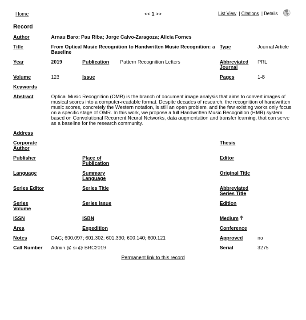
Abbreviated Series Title (234, 190)
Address (23, 133)
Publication (95, 61)
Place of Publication (95, 160)
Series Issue (96, 203)
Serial (226, 247)
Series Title (95, 188)
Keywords (25, 86)
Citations (250, 13)
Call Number (28, 247)
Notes (20, 237)
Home (22, 13)
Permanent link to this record (153, 257)
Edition (228, 203)
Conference (233, 228)
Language (25, 173)
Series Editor (28, 188)
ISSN (19, 218)
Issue (88, 77)
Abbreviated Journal (234, 64)
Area (18, 228)
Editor (227, 157)
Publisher (24, 157)
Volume (22, 77)
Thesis (227, 142)
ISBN (88, 218)
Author (21, 37)
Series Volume (22, 205)
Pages (227, 77)
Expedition (95, 228)
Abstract (23, 96)
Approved (231, 237)
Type (225, 46)
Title (18, 46)
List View (227, 13)
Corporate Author (25, 145)
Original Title (235, 173)
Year (18, 61)
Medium (229, 218)
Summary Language (94, 175)
